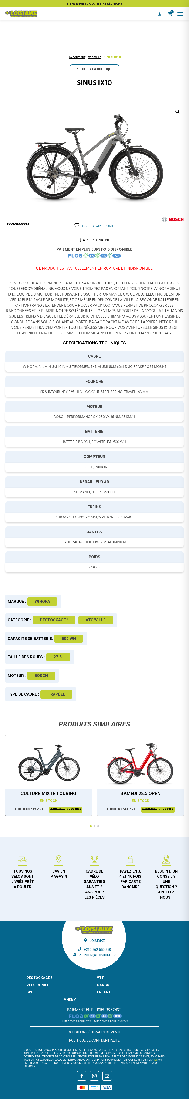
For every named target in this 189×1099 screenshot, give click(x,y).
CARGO (103, 985)
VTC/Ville (94, 57)
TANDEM (69, 999)
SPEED (32, 992)
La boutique (77, 57)
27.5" (58, 657)
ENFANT (104, 992)
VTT (100, 978)
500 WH (69, 638)
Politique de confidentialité (94, 1040)
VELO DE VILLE (39, 985)
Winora (42, 601)
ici (155, 1060)
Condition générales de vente (94, 1032)
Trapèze (56, 694)
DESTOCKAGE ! (54, 620)
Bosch (41, 675)
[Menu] (180, 14)
